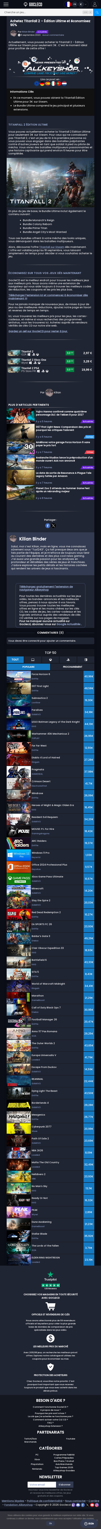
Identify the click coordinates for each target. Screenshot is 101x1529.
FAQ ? (50, 1444)
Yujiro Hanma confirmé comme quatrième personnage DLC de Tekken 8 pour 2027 (61, 434)
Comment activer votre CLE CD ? (50, 1441)
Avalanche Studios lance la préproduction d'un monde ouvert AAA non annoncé (64, 480)
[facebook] (47, 546)
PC (37, 1476)
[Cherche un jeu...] (50, 12)
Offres (90, 473)
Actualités (42, 31)
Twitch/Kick (30, 1460)
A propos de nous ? (50, 1431)
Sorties (89, 458)
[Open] (6, 4)
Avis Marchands (64, 1485)
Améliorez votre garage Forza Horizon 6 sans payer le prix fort (63, 465)
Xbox (37, 1480)
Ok (50, 1523)
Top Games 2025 (64, 1488)
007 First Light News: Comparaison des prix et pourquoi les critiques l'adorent (63, 450)
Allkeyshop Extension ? (50, 1447)
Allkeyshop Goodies (64, 1491)
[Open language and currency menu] (76, 4)
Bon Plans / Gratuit (64, 1482)
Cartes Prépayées (64, 1479)
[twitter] (53, 546)
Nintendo (37, 1490)
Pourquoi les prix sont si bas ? (50, 1434)
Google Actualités (69, 645)
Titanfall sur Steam (51, 247)
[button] (94, 4)
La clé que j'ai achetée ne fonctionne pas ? (50, 1437)
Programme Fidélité (64, 1476)
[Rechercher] (97, 12)
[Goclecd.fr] (33, 4)
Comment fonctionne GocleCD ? (50, 1428)
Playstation (37, 1485)
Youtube (70, 1460)
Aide (89, 1523)
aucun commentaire (53, 35)
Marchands (30, 1463)
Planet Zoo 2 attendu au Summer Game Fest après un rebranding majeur (63, 511)
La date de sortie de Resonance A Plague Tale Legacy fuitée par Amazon (63, 496)
